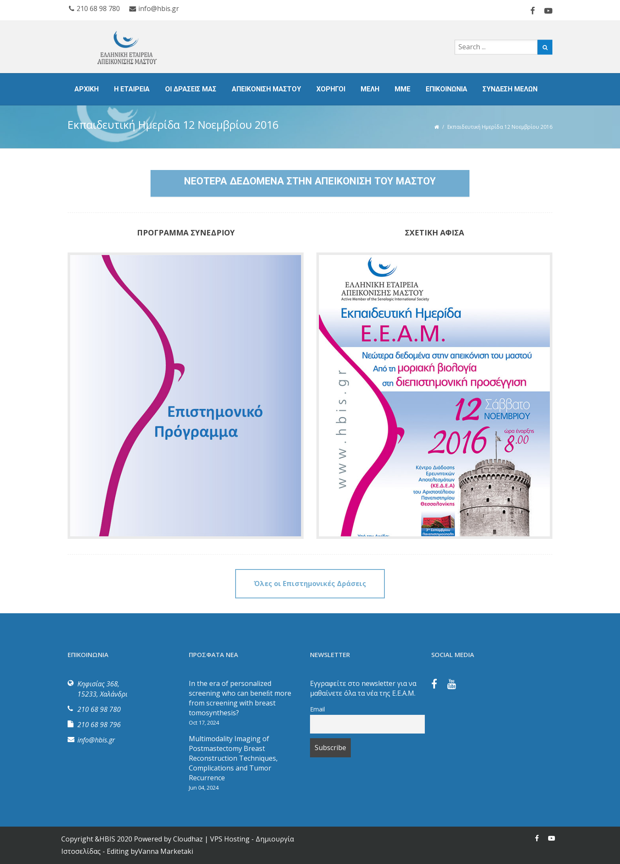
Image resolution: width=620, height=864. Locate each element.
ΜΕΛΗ (370, 89)
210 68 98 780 (94, 8)
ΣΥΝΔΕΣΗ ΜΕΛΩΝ (510, 89)
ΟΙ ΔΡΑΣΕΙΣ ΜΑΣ (190, 89)
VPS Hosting (230, 839)
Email (317, 709)
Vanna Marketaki (165, 851)
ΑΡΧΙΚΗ (86, 89)
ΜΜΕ (402, 89)
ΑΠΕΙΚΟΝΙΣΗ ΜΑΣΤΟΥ (266, 89)
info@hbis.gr (154, 8)
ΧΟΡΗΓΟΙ (330, 89)
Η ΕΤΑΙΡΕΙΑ (132, 89)
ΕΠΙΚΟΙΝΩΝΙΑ (446, 89)
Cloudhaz (188, 839)
